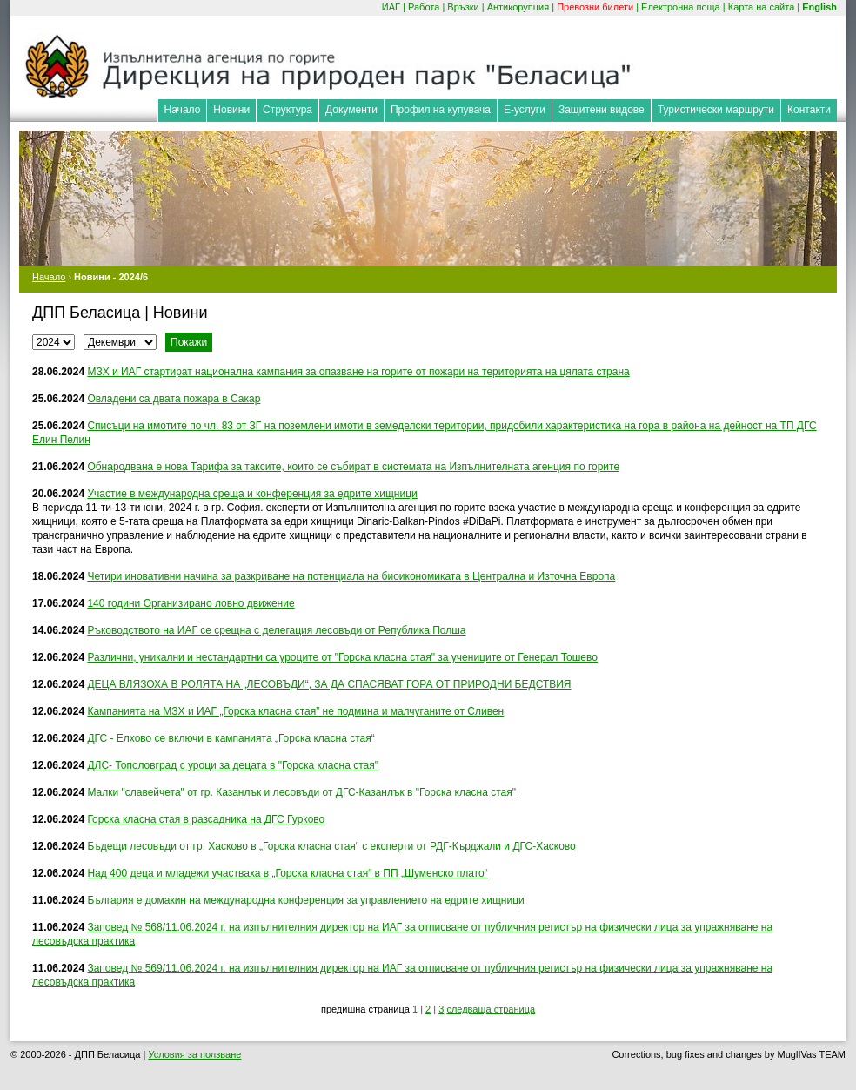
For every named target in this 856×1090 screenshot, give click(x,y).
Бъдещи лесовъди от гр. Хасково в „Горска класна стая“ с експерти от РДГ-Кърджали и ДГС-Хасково (331, 846)
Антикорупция (518, 7)
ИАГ (391, 7)
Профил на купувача (441, 110)
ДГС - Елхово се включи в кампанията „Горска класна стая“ (230, 738)
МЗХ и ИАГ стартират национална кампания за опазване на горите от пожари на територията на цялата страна (358, 372)
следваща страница (490, 1009)
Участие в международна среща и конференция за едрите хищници (252, 494)
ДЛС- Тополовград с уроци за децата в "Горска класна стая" (232, 765)
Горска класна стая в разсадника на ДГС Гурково (205, 819)
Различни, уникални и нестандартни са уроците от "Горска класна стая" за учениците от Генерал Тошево (342, 657)
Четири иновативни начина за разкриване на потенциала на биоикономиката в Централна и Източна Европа (351, 576)
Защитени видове (601, 110)
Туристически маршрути (716, 110)
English (819, 7)
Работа (423, 7)
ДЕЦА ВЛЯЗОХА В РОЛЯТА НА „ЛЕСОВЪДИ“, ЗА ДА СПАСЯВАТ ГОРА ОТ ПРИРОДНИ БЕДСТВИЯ (329, 684)
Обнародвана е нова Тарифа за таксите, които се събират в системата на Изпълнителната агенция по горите (353, 467)
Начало (182, 110)
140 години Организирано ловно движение (190, 603)
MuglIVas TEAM (812, 1054)
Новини (231, 110)
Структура (287, 110)
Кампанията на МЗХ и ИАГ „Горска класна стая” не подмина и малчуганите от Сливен (295, 711)
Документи (351, 110)
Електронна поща (680, 7)
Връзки (462, 7)
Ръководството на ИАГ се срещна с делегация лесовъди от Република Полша (276, 630)
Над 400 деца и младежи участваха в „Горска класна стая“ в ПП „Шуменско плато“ (287, 873)
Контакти (809, 110)
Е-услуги (524, 110)
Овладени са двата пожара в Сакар (173, 399)
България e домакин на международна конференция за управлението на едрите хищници (305, 900)
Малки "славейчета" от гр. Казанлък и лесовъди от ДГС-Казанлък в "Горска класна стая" (301, 792)
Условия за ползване (194, 1054)
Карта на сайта (761, 7)
